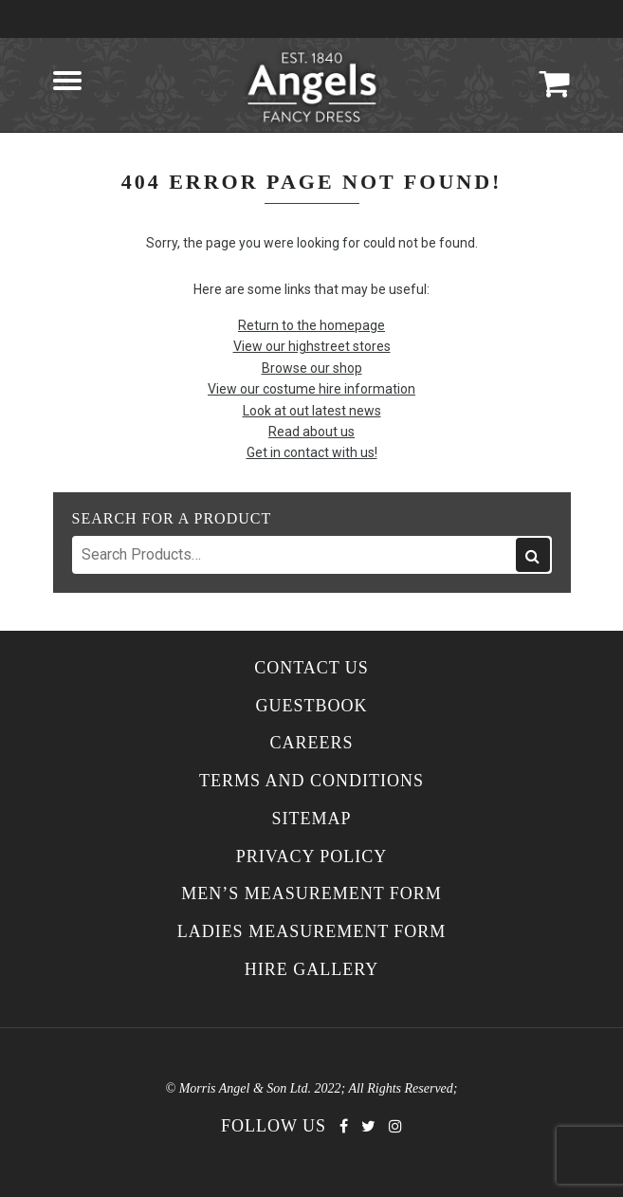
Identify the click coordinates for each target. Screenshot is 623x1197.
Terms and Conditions (311, 781)
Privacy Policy (312, 857)
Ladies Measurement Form (312, 932)
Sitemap (311, 819)
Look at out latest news (312, 410)
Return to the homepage (311, 325)
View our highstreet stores (312, 346)
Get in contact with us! (312, 452)
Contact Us (311, 668)
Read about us (311, 431)
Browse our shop (312, 368)
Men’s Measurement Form (311, 894)
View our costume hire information (311, 388)
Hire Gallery (312, 970)
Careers (311, 743)
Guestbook (311, 706)
